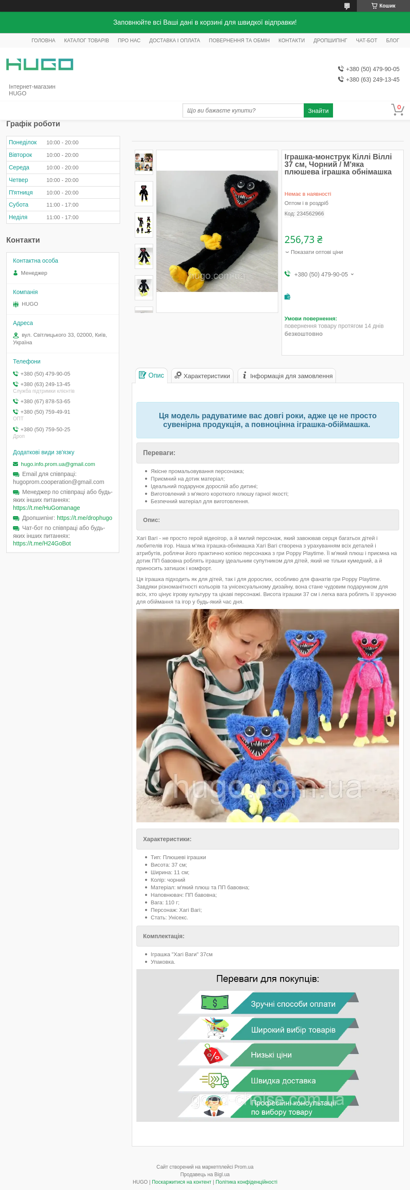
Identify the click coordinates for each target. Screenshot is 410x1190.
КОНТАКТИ (292, 41)
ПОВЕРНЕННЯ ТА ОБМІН (239, 41)
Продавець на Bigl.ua (205, 1174)
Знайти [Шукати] (318, 110)
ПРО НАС (129, 41)
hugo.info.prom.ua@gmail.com (58, 464)
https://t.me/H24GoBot (42, 543)
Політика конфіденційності (246, 1182)
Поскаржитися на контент (181, 1182)
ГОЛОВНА (43, 41)
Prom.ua (244, 1167)
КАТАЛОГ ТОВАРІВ (86, 41)
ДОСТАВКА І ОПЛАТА (174, 41)
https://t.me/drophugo (84, 517)
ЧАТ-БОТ (366, 41)
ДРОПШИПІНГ (331, 41)
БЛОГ (393, 41)
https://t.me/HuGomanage (46, 507)
